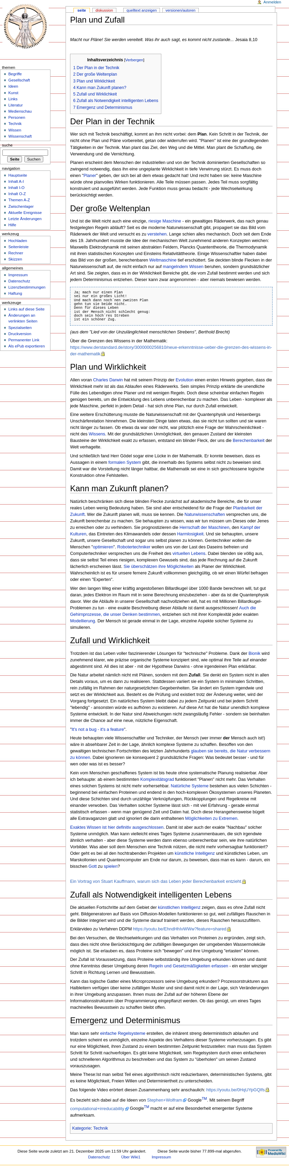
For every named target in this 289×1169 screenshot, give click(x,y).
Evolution (185, 380)
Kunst (13, 93)
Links (13, 99)
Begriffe (15, 74)
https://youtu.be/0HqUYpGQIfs (235, 1090)
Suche (7, 145)
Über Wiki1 (130, 1157)
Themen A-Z (19, 200)
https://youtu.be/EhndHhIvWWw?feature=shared (180, 929)
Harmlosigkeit (190, 534)
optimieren (103, 547)
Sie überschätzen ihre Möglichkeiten (159, 566)
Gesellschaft (19, 80)
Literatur (15, 105)
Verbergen (134, 60)
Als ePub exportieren (26, 346)
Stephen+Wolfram (164, 1100)
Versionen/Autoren (180, 10)
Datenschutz (19, 281)
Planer (89, 175)
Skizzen (15, 259)
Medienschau (20, 111)
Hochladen (17, 241)
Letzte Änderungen (25, 219)
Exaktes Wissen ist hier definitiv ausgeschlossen (116, 827)
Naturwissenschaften (205, 514)
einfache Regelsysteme (123, 1033)
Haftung (15, 293)
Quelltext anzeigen (142, 10)
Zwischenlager (21, 206)
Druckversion (19, 334)
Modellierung (82, 621)
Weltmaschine (162, 260)
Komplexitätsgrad (157, 779)
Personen (16, 117)
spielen (110, 866)
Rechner (15, 253)
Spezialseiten (20, 328)
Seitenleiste (18, 247)
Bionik (254, 653)
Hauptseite (17, 175)
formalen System (124, 462)
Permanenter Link (23, 340)
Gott (93, 866)
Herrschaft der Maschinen (204, 527)
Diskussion (104, 10)
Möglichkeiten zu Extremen (211, 818)
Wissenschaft (20, 136)
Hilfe (12, 225)
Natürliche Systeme (190, 786)
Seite (82, 10)
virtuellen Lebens (189, 553)
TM (204, 1098)
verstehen (157, 234)
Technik (100, 1128)
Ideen (13, 86)
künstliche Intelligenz (195, 853)
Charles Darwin (108, 380)
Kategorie (81, 1128)
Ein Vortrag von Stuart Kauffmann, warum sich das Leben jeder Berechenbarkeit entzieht (155, 881)
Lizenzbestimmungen (26, 287)
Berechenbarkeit (248, 440)
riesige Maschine (164, 221)
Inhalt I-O (16, 188)
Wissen (14, 130)
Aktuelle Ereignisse (25, 213)
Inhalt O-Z (17, 194)
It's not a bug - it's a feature (98, 729)
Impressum (18, 275)
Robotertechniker (134, 547)
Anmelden (272, 2)
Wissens (97, 434)
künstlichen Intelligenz (179, 907)
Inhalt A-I (16, 181)
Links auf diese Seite (26, 309)
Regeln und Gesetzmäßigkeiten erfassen (188, 966)
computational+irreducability (97, 1108)
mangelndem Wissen (183, 266)
